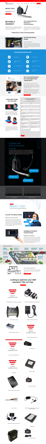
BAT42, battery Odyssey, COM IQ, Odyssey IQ (14, 390)
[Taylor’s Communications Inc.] (9, 2)
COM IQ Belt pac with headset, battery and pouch (14, 423)
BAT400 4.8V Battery (32, 371)
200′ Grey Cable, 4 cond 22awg (14, 319)
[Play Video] (14, 42)
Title (31, 103)
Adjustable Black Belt (32, 348)
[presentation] (24, 133)
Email (31, 109)
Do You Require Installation (34, 123)
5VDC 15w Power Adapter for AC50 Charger (32, 319)
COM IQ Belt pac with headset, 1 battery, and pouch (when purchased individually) (32, 408)
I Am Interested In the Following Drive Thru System (27, 116)
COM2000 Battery (32, 426)
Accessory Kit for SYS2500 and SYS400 (32, 337)
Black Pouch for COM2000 (32, 386)
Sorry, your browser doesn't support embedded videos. (13, 191)
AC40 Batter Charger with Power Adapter (14, 332)
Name (22, 103)
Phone (22, 109)
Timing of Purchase (23, 123)
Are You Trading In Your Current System (24, 119)
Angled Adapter (14, 372)
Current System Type (23, 113)
